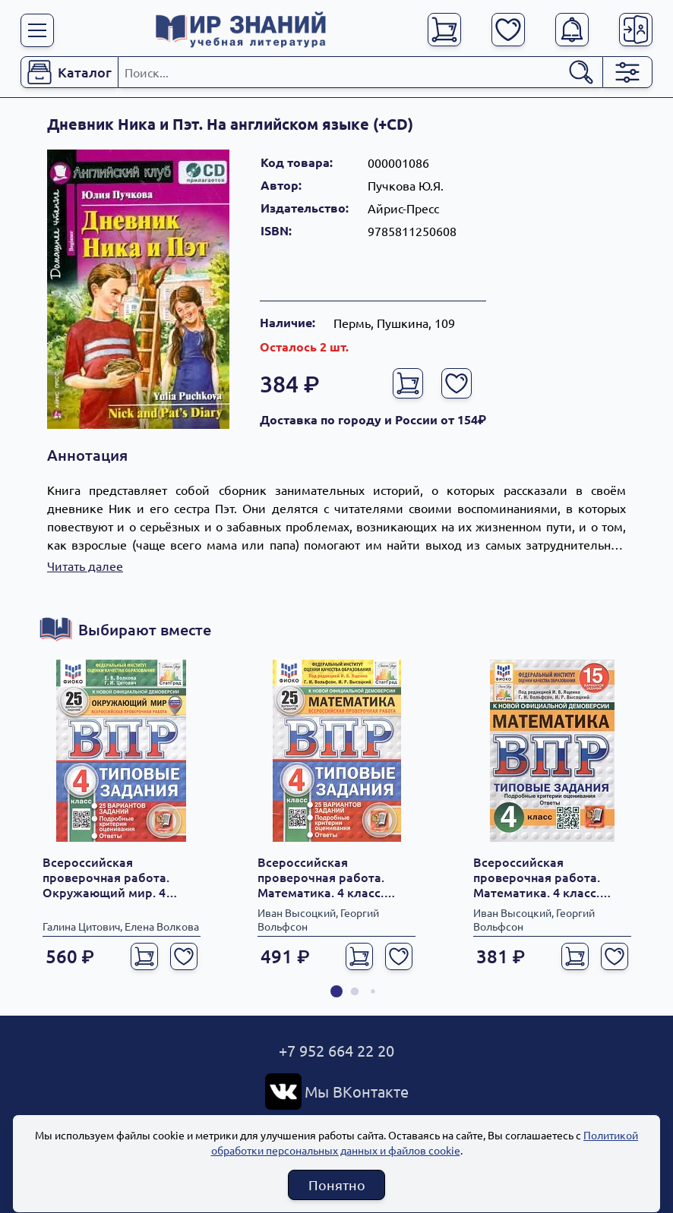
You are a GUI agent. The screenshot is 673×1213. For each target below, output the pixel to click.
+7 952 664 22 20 (336, 1050)
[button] (336, 991)
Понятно (336, 1185)
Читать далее (85, 565)
